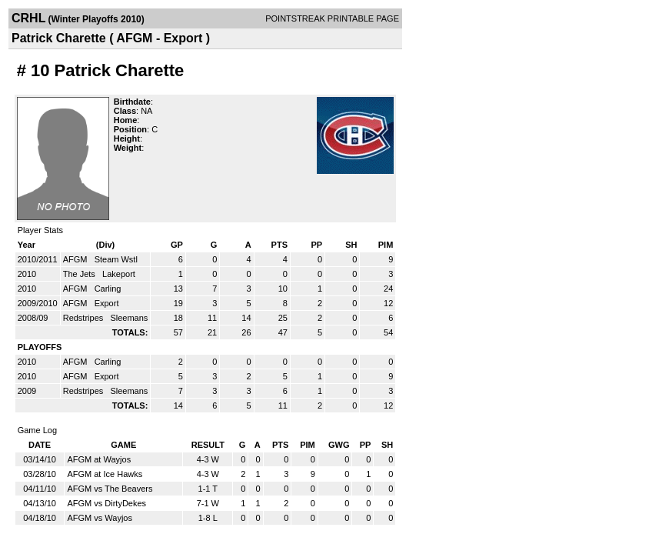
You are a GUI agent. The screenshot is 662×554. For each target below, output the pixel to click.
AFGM (76, 259)
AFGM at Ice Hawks (104, 474)
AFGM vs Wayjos (99, 517)
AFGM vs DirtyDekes (106, 503)
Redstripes (84, 317)
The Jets (80, 274)
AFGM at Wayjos (99, 459)
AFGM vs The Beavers (109, 488)
